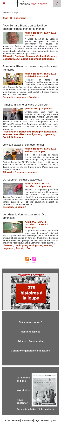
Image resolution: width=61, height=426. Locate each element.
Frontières (20, 134)
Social (6, 137)
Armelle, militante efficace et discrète (25, 104)
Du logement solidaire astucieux (22, 179)
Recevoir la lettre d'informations (35, 409)
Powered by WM (48, 420)
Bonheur (20, 56)
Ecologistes (35, 245)
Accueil (6, 12)
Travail (19, 248)
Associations (10, 131)
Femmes (8, 134)
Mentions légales (30, 331)
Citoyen (30, 56)
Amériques (21, 245)
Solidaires (48, 58)
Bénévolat (8, 97)
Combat (51, 56)
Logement (35, 58)
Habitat (23, 58)
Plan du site (27, 420)
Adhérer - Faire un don (30, 341)
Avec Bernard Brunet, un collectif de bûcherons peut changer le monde (25, 27)
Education (50, 131)
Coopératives (10, 58)
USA (27, 248)
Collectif (41, 56)
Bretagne (37, 131)
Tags (16, 12)
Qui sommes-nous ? (30, 322)
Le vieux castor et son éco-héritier (23, 144)
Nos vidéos (23, 390)
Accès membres (12, 420)
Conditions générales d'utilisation (30, 350)
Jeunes (48, 245)
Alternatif (8, 56)
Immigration (34, 134)
